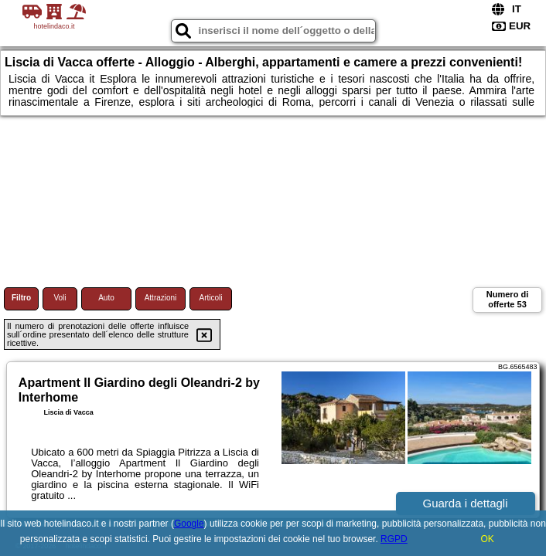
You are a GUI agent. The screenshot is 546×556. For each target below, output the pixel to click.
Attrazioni (161, 297)
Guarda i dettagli (464, 503)
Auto (106, 297)
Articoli (210, 297)
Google (189, 523)
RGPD (394, 539)
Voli (59, 297)
